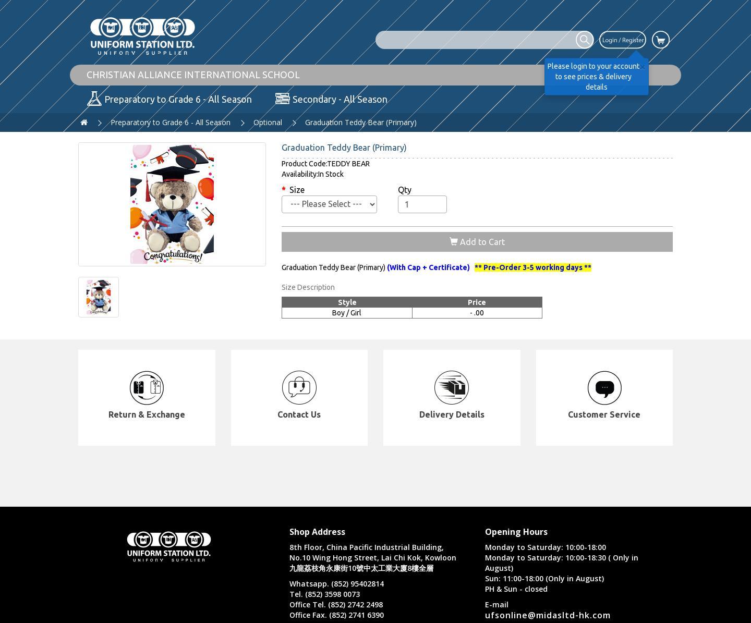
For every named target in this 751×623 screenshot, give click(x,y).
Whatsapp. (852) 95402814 (336, 584)
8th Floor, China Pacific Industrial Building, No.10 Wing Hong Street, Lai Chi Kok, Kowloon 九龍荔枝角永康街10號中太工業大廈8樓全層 (372, 557)
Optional (267, 122)
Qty (404, 189)
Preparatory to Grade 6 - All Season (171, 122)
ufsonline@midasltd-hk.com (548, 615)
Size (297, 189)
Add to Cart (477, 242)
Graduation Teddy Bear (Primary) (361, 122)
